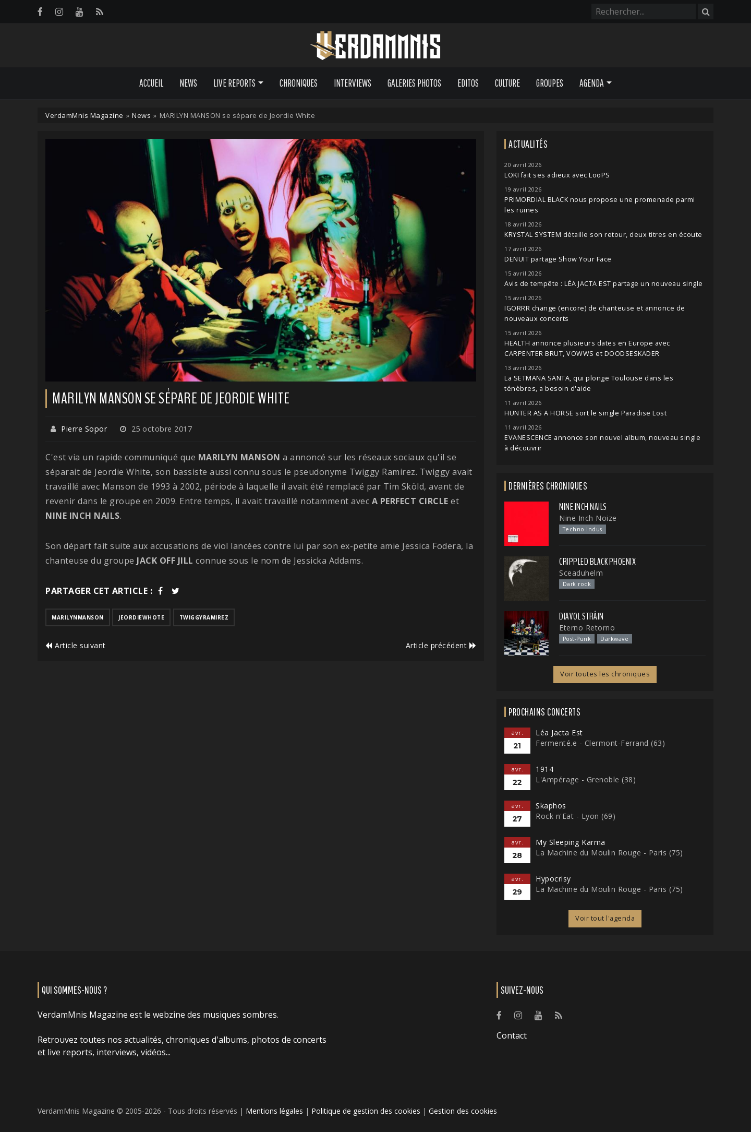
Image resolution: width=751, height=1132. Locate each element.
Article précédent (441, 645)
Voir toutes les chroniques (605, 674)
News (188, 83)
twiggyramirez (204, 617)
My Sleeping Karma (570, 842)
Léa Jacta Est (559, 732)
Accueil (151, 83)
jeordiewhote (141, 617)
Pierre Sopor (84, 429)
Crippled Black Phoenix (597, 561)
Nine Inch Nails (583, 507)
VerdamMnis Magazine (84, 115)
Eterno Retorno (587, 628)
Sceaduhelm (581, 573)
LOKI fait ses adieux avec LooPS (557, 175)
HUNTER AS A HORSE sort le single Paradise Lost (585, 413)
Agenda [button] (591, 83)
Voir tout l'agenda (605, 918)
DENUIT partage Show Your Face (558, 259)
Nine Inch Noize (588, 518)
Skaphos (551, 806)
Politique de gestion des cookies (365, 1111)
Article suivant (75, 645)
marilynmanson (78, 617)
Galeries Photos (414, 83)
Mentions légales (274, 1111)
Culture (507, 83)
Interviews (352, 83)
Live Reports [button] (234, 83)
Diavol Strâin (581, 616)
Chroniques (299, 83)
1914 (544, 769)
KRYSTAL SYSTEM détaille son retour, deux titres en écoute (603, 234)
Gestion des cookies (463, 1111)
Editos (468, 83)
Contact (511, 1035)
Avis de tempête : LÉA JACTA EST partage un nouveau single (603, 283)
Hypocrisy (553, 879)
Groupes (549, 83)
